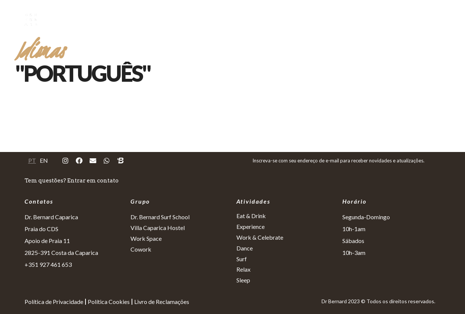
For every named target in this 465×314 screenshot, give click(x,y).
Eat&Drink (185, 19)
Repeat (439, 19)
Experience (228, 19)
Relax (380, 19)
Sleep (409, 19)
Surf (353, 19)
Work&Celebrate (279, 19)
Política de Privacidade (54, 301)
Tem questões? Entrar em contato (72, 180)
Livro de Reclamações (161, 301)
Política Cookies (109, 301)
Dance (324, 19)
